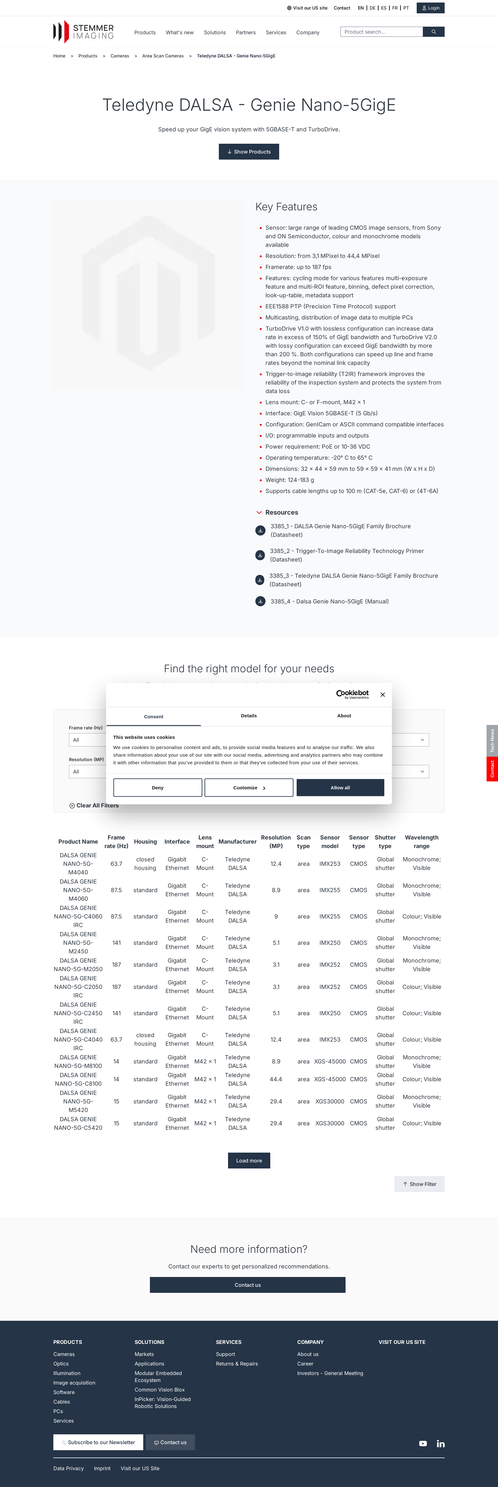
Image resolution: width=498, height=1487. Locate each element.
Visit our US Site (402, 1342)
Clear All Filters (94, 805)
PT (406, 7)
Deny (158, 787)
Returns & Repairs (237, 1363)
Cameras (120, 55)
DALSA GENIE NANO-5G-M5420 (78, 1101)
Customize (249, 787)
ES (384, 7)
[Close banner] (382, 695)
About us (308, 1354)
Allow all (340, 787)
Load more (249, 1160)
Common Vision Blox (160, 1389)
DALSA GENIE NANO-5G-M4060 (78, 890)
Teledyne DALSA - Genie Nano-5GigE (236, 55)
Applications (149, 1363)
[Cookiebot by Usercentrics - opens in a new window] (341, 695)
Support (225, 1354)
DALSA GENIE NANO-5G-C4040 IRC (78, 1039)
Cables (61, 1401)
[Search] (434, 32)
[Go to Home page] (83, 32)
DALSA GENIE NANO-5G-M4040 (78, 864)
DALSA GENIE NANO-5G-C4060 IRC (78, 916)
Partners (246, 32)
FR (395, 7)
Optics (61, 1363)
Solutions (215, 32)
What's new (180, 32)
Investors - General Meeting (330, 1373)
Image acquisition (74, 1382)
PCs (58, 1411)
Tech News (492, 741)
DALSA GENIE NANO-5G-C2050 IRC (78, 987)
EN (361, 7)
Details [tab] (249, 715)
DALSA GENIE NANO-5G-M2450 (78, 943)
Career (305, 1363)
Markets (144, 1354)
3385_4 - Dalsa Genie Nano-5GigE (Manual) (330, 601)
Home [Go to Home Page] (59, 55)
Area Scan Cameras (163, 55)
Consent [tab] (154, 716)
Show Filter (419, 1184)
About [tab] (344, 715)
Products (145, 32)
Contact (342, 7)
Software (64, 1392)
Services (276, 32)
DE (372, 7)
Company (308, 32)
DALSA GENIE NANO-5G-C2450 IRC (78, 1013)
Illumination (66, 1373)
